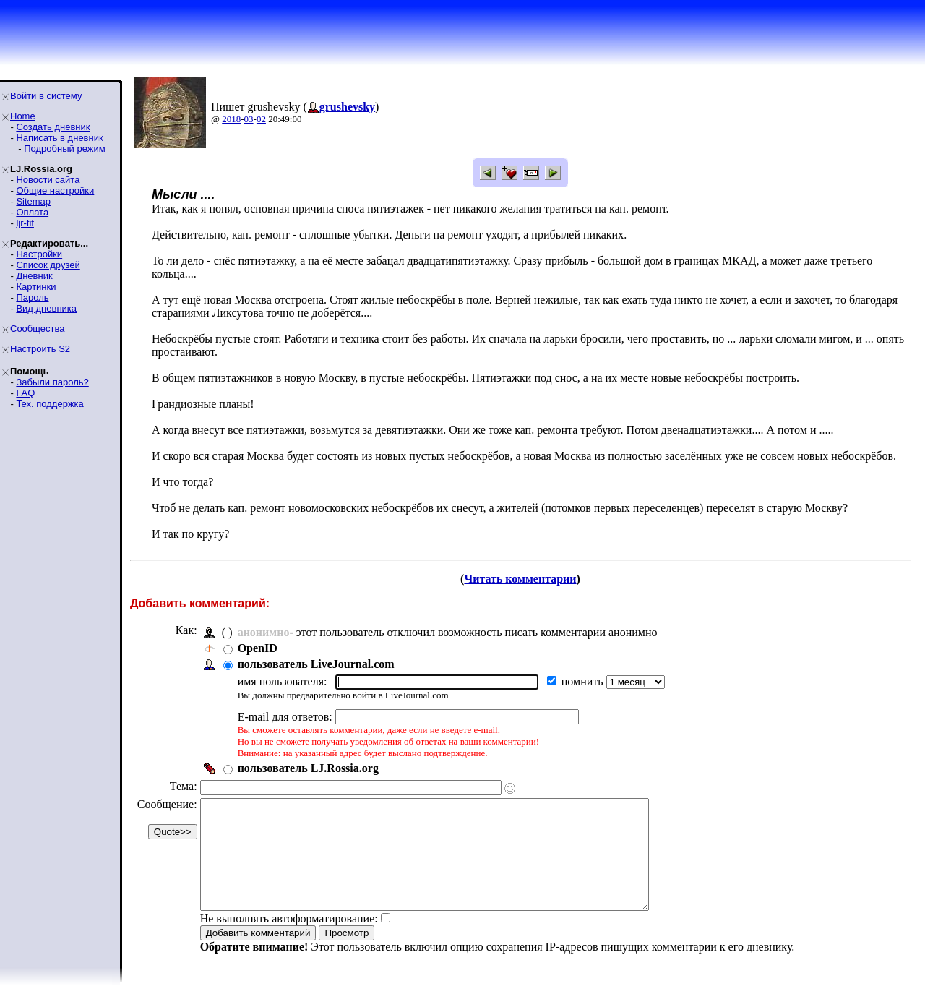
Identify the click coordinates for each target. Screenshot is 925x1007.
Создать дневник (53, 126)
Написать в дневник (59, 137)
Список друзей (47, 265)
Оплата (32, 212)
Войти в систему (46, 95)
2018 (231, 118)
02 (261, 118)
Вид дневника (46, 308)
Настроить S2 (40, 348)
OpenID (258, 648)
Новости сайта (47, 179)
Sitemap (33, 201)
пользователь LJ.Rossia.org (308, 768)
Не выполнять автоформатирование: (289, 940)
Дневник (34, 275)
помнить (584, 681)
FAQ (25, 392)
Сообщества (37, 328)
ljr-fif (25, 223)
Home (22, 116)
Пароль (32, 297)
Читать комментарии (520, 579)
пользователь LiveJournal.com (316, 664)
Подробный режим (64, 148)
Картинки (36, 286)
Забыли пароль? (52, 382)
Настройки (39, 254)
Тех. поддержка (49, 403)
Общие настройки (55, 190)
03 (249, 118)
